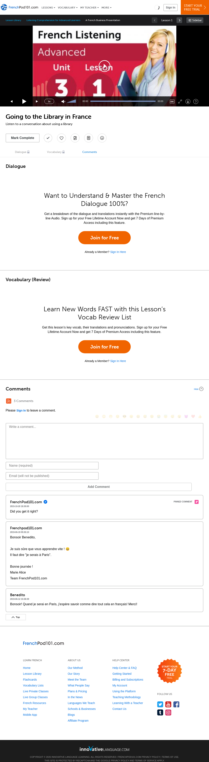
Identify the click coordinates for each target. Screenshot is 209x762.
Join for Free (104, 238)
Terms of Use (170, 751)
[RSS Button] (9, 401)
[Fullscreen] (180, 101)
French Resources (34, 697)
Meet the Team (77, 673)
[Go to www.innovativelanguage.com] (104, 742)
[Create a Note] (75, 138)
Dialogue (20, 152)
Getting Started (121, 667)
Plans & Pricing (77, 685)
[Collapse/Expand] (104, 389)
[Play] (24, 101)
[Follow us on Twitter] (160, 698)
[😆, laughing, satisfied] (138, 401)
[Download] (187, 101)
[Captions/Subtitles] (172, 101)
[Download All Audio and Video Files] (102, 138)
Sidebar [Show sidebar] (197, 20)
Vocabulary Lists (33, 679)
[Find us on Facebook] (176, 698)
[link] (179, 20)
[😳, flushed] (103, 401)
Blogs (71, 708)
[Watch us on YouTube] (168, 698)
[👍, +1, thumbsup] (199, 401)
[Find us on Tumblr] (160, 706)
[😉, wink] (151, 401)
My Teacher (88, 7)
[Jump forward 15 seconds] (37, 101)
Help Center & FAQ (124, 661)
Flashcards (30, 673)
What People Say (79, 679)
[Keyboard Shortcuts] (195, 101)
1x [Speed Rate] (49, 101)
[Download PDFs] (88, 138)
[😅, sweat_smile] (145, 401)
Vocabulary (66, 7)
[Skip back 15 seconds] (11, 101)
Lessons (47, 7)
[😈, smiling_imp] (186, 401)
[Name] (52, 459)
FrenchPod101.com (129, 751)
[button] (156, 7)
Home (26, 661)
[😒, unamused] (117, 401)
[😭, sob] (158, 401)
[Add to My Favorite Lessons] (61, 138)
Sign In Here (118, 252)
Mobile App (30, 708)
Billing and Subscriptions (127, 673)
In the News (75, 691)
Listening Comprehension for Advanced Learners (53, 20)
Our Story (74, 667)
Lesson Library (13, 20)
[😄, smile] (97, 401)
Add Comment (27, 480)
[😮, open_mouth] (179, 401)
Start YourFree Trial (195, 7)
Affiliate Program (78, 714)
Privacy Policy (151, 751)
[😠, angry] (131, 401)
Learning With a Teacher (127, 697)
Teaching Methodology (126, 691)
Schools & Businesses (82, 702)
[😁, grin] (110, 401)
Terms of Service (146, 754)
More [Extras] (105, 7)
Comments (89, 152)
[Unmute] (63, 101)
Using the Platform (124, 685)
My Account (119, 679)
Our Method (75, 661)
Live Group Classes (35, 691)
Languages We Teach (81, 697)
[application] (104, 66)
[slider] (72, 101)
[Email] (52, 470)
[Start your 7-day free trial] (169, 665)
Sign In (170, 7)
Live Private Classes (36, 685)
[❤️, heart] (193, 401)
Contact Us (119, 702)
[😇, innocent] (165, 401)
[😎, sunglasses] (124, 401)
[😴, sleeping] (172, 401)
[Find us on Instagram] (168, 706)
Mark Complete (22, 138)
